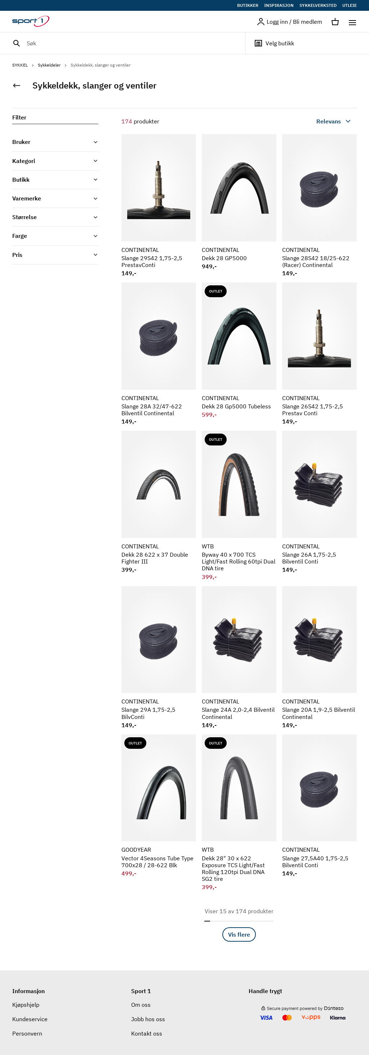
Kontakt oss (146, 1033)
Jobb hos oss (148, 1019)
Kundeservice (30, 1019)
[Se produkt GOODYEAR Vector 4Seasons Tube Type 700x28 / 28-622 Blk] (158, 812)
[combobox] (317, 121)
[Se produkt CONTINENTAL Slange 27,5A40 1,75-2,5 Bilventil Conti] (319, 812)
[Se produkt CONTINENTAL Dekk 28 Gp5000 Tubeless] (239, 353)
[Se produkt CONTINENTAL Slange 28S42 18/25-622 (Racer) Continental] (319, 205)
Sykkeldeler (53, 65)
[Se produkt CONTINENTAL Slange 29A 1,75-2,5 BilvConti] (158, 657)
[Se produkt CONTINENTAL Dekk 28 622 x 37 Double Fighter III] (158, 505)
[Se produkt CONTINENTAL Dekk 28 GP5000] (239, 205)
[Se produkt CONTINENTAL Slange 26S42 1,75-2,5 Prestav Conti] (319, 353)
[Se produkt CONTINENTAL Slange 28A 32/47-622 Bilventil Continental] (158, 353)
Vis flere (239, 934)
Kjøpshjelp (25, 1004)
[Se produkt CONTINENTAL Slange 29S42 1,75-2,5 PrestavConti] (158, 205)
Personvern (27, 1033)
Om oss (141, 1004)
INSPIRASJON (279, 5)
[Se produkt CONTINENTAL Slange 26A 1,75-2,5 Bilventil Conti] (319, 505)
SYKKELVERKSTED (318, 5)
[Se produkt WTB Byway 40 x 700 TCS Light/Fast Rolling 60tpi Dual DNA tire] (239, 505)
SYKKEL (23, 65)
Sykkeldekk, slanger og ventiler (100, 65)
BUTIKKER (247, 5)
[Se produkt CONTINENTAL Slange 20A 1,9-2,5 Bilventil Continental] (319, 657)
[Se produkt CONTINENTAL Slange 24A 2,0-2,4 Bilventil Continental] (239, 657)
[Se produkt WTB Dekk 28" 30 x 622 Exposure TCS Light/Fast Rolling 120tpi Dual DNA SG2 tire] (239, 812)
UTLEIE (349, 5)
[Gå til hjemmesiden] (35, 21)
